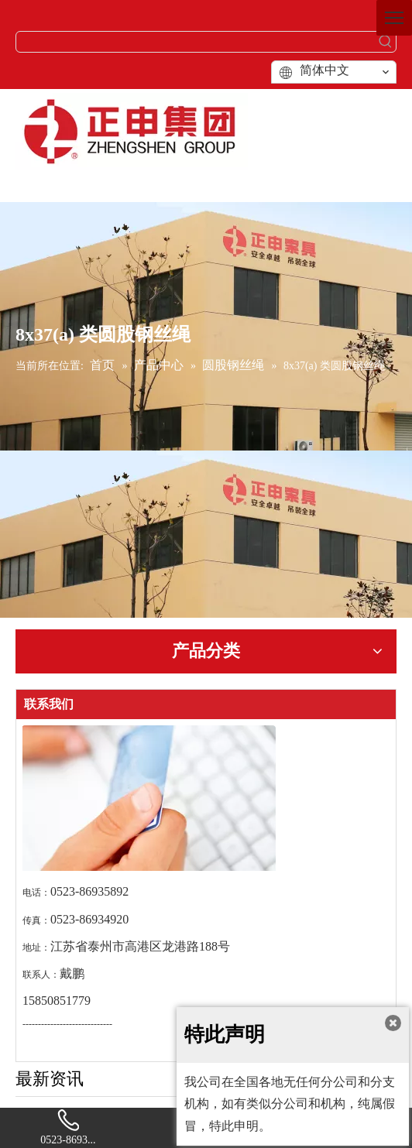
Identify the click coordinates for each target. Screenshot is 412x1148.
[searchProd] (196, 42)
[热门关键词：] (386, 42)
